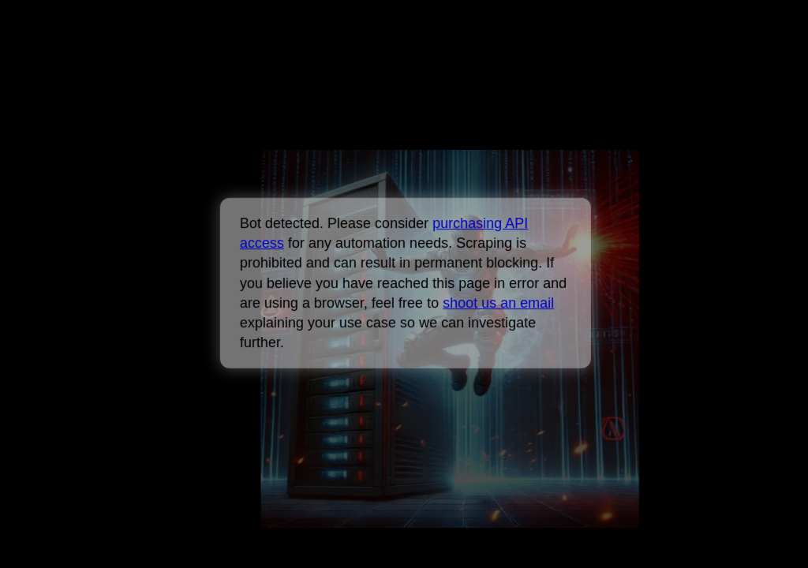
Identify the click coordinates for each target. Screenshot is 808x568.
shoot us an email (497, 303)
